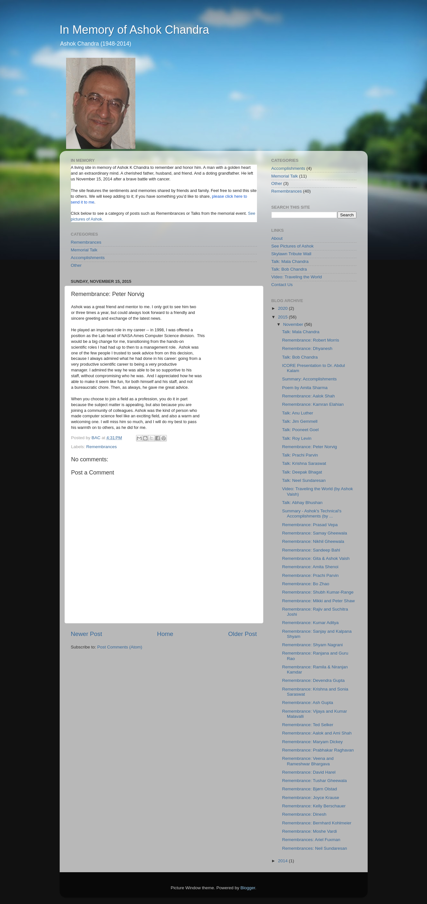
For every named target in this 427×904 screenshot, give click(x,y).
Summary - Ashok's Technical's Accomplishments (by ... (311, 513)
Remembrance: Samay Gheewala (314, 533)
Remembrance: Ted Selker (307, 724)
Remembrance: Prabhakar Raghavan (318, 750)
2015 (283, 317)
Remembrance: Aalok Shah (308, 396)
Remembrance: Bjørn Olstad (309, 789)
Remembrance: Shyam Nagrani (312, 644)
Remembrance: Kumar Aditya (310, 622)
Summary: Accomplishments (309, 379)
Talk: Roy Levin (297, 438)
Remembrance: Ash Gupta (307, 702)
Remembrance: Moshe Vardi (309, 831)
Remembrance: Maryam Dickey (312, 741)
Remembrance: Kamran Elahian (313, 404)
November (293, 324)
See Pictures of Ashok (292, 246)
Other (76, 265)
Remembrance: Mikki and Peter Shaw (318, 600)
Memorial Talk (84, 250)
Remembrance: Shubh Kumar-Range (318, 592)
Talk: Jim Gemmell (299, 421)
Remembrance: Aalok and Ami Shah (317, 733)
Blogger (248, 887)
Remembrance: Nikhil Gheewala (313, 541)
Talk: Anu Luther (297, 413)
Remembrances (86, 242)
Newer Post (86, 633)
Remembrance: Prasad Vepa (309, 524)
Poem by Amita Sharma (305, 387)
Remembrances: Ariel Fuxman (311, 839)
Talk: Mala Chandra (290, 261)
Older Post (242, 633)
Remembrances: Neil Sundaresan (314, 848)
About (277, 238)
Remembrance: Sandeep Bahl (311, 550)
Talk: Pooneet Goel (300, 429)
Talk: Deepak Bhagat (302, 472)
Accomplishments (88, 257)
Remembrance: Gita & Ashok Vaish (316, 558)
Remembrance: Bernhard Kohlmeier (316, 823)
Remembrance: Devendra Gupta (313, 680)
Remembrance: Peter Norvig (309, 446)
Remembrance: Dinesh (304, 814)
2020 (283, 308)
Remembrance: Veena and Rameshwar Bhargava (308, 761)
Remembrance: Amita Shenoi (310, 566)
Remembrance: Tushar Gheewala (314, 780)
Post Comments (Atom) (119, 647)
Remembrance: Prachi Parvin (310, 575)
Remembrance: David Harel (309, 772)
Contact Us (282, 284)
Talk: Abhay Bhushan (302, 502)
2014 (283, 860)
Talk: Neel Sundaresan (304, 480)
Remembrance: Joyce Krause (310, 797)
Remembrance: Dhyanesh (307, 348)
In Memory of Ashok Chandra (134, 29)
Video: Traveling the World (296, 276)
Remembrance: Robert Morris (310, 340)
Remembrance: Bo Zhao (305, 583)
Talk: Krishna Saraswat (304, 463)
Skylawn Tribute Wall (291, 253)
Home (165, 633)
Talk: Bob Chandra (289, 269)
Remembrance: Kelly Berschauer (314, 806)
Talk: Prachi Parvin (300, 455)
